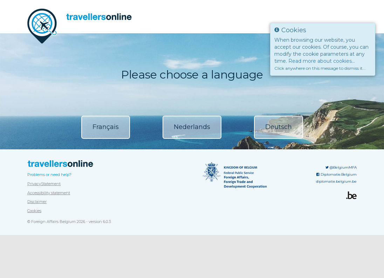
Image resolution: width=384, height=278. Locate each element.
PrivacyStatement (44, 252)
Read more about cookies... (321, 61)
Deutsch (278, 127)
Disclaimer (37, 269)
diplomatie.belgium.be (336, 250)
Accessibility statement (48, 261)
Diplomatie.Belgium (336, 242)
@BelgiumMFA (341, 235)
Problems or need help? (49, 242)
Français (105, 127)
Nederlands (192, 127)
